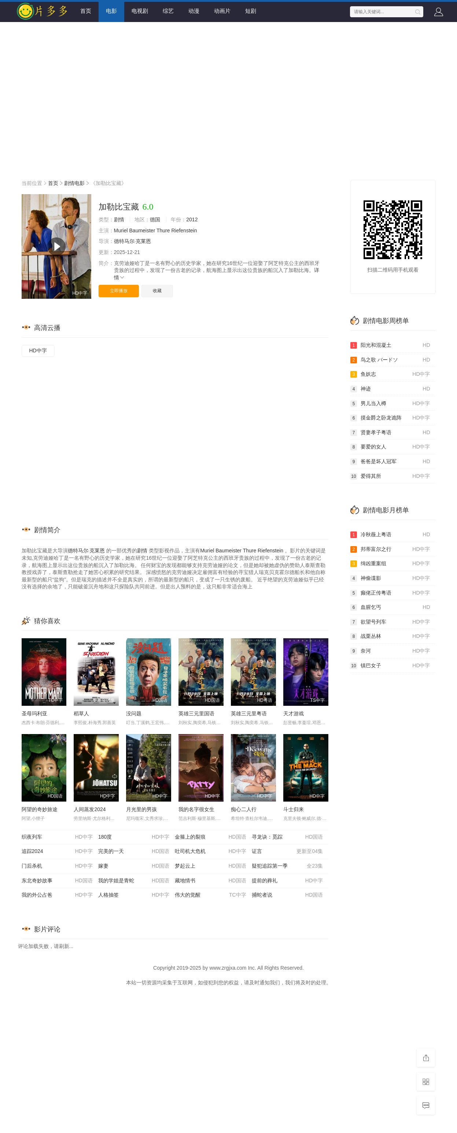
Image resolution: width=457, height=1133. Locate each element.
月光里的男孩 (141, 809)
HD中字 (38, 350)
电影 (111, 11)
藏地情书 (210, 881)
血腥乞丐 (390, 607)
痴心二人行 (244, 809)
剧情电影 (74, 183)
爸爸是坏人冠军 (390, 461)
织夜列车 (57, 837)
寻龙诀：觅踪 (287, 837)
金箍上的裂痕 (210, 837)
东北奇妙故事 (57, 881)
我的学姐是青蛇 (133, 881)
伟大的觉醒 (210, 895)
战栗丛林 (390, 636)
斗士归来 (293, 809)
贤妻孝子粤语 (390, 432)
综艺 (168, 11)
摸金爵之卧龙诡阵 (390, 418)
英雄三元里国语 (196, 713)
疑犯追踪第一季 (287, 866)
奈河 (390, 651)
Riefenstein (184, 230)
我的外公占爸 (57, 895)
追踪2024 (57, 851)
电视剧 (140, 11)
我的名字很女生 (196, 809)
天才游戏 (293, 713)
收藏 (157, 290)
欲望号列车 (390, 622)
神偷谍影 (390, 578)
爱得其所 (390, 476)
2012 (192, 219)
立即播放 (119, 290)
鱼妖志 (390, 374)
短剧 (250, 11)
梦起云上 (210, 866)
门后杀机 (57, 866)
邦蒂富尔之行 (390, 549)
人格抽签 (133, 895)
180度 (133, 837)
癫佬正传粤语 (390, 593)
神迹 (390, 389)
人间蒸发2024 (90, 809)
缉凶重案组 (390, 563)
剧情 (119, 219)
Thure (163, 230)
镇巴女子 (390, 665)
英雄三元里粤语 (249, 713)
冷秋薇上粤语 (390, 534)
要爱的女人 (390, 447)
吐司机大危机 (210, 851)
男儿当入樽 (390, 403)
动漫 (193, 11)
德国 (155, 219)
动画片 (222, 11)
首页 (85, 11)
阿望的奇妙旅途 (40, 809)
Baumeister (142, 230)
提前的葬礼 (287, 881)
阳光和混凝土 (390, 345)
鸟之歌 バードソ (390, 360)
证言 (287, 851)
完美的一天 (133, 851)
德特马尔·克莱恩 (132, 241)
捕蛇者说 (287, 895)
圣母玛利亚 (34, 713)
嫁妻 (133, 866)
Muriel (121, 230)
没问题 (133, 713)
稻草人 (81, 713)
